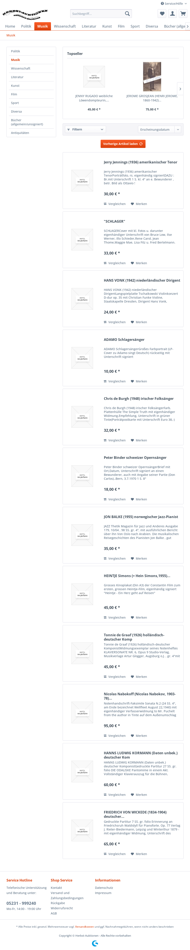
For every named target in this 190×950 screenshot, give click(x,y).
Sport (15, 103)
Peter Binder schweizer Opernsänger (135, 457)
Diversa (16, 111)
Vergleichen (115, 204)
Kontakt (56, 888)
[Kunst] (107, 26)
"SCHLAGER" (114, 221)
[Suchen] (127, 13)
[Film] (121, 26)
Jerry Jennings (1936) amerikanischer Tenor (140, 162)
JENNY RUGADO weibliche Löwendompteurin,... (94, 98)
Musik (15, 60)
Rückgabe (58, 903)
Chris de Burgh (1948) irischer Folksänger (139, 398)
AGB (54, 913)
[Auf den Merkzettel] (139, 203)
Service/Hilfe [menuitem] (172, 4)
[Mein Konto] (172, 13)
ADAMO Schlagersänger (124, 339)
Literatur (17, 77)
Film (14, 94)
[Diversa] (152, 26)
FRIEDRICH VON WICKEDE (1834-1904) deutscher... (135, 814)
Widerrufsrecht (62, 908)
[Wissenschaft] (65, 26)
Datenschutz (104, 888)
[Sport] (135, 26)
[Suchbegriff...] (101, 13)
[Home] (10, 26)
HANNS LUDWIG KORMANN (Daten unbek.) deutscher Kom (140, 755)
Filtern (74, 129)
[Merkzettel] (162, 13)
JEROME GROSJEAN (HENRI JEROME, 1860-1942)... (152, 98)
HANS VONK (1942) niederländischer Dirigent (142, 280)
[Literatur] (89, 26)
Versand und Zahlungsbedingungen (67, 895)
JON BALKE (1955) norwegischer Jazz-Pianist (141, 517)
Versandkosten (84, 926)
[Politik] (26, 26)
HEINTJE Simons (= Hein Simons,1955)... (137, 576)
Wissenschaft (20, 68)
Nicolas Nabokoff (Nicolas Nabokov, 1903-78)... (140, 696)
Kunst (15, 86)
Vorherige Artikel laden (123, 143)
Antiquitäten (20, 133)
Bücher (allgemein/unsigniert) (27, 122)
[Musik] (42, 26)
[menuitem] (101, 13)
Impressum (103, 893)
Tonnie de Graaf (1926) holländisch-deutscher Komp (134, 637)
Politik (15, 51)
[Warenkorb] (183, 13)
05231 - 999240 (21, 903)
